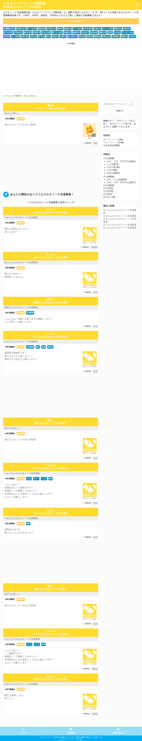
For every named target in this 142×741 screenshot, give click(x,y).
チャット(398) (102, 28)
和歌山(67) (84, 36)
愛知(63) (101, 36)
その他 (110, 164)
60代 (105, 194)
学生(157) (70, 32)
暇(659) (56, 28)
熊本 (38, 347)
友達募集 (20, 119)
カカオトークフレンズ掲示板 (24, 5)
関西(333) (111, 28)
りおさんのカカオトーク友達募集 (21, 518)
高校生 (50, 347)
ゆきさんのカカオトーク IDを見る (51, 679)
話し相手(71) (52, 36)
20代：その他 (113, 179)
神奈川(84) (7, 36)
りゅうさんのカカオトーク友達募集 (22, 473)
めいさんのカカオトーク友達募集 (21, 262)
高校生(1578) (20, 28)
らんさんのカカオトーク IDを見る (51, 336)
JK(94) (94, 32)
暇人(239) (16, 32)
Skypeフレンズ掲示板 (120, 123)
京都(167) (54, 32)
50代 (105, 191)
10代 (105, 158)
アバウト (23, 733)
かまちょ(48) (125, 36)
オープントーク (111, 139)
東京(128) (79, 32)
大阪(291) (119, 28)
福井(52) (116, 36)
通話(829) (39, 28)
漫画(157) (62, 32)
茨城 (50, 479)
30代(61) (109, 36)
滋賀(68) (76, 36)
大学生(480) (83, 28)
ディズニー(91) (111, 32)
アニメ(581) (73, 28)
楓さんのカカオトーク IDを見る (50, 423)
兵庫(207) (24, 32)
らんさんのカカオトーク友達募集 (21, 341)
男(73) (29, 36)
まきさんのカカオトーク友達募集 (21, 217)
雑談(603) (64, 28)
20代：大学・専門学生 (118, 182)
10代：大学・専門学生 (118, 161)
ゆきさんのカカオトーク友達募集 (21, 684)
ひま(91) (101, 32)
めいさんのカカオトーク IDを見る (51, 257)
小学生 (110, 170)
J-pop (28, 479)
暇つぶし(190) (44, 32)
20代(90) (121, 32)
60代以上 (107, 197)
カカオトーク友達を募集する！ (71, 21)
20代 (105, 176)
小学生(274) (7, 32)
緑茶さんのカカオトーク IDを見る (51, 302)
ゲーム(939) (30, 28)
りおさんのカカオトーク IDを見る (51, 513)
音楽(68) (69, 36)
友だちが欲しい (12, 113)
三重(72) (43, 36)
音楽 (43, 347)
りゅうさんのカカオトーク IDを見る (51, 468)
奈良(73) (36, 36)
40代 (105, 188)
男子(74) (23, 36)
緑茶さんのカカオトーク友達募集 (21, 307)
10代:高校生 (10, 119)
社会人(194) (34, 32)
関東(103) (87, 32)
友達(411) (92, 28)
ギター (36, 479)
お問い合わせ (118, 733)
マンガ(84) (129, 32)
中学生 (110, 167)
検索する (120, 111)
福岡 (28, 524)
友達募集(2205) (8, 28)
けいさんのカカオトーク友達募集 (119, 224)
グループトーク (111, 142)
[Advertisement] (36, 68)
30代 (105, 185)
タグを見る (71, 43)
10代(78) (15, 36)
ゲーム (29, 644)
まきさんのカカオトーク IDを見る (51, 212)
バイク (44, 479)
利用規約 (71, 733)
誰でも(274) (129, 28)
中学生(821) (48, 28)
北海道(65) (93, 36)
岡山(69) (61, 36)
